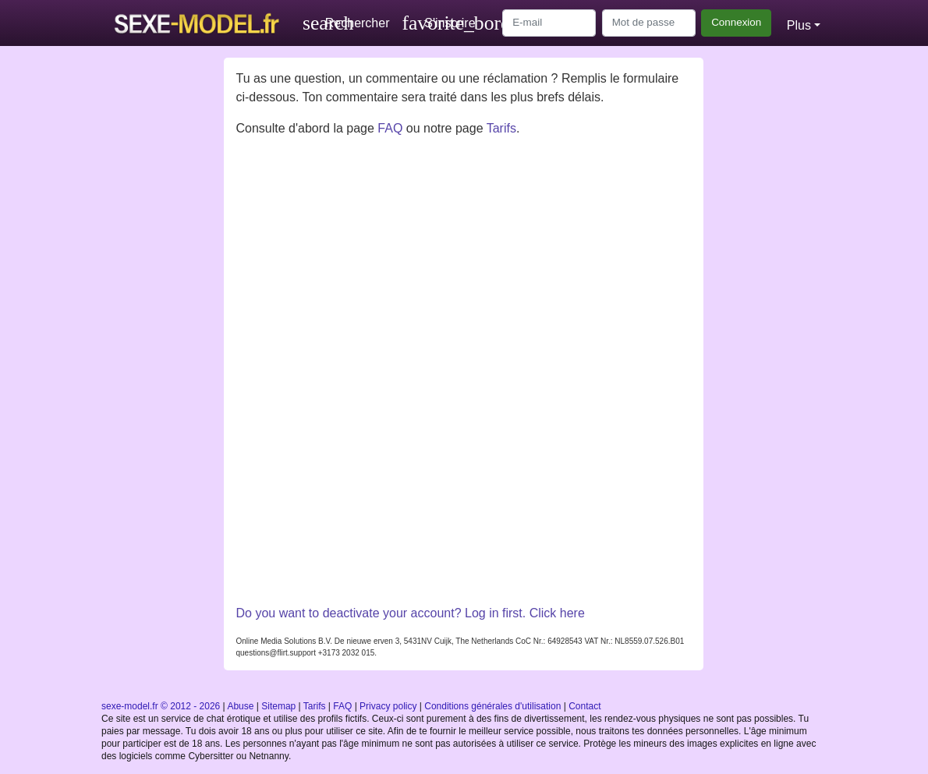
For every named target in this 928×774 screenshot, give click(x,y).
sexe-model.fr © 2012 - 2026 (160, 706)
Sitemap (278, 706)
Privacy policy (388, 706)
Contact (584, 706)
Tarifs (501, 128)
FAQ (389, 128)
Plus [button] (799, 25)
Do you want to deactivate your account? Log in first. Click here (410, 613)
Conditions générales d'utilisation (492, 706)
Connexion (736, 22)
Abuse (240, 706)
